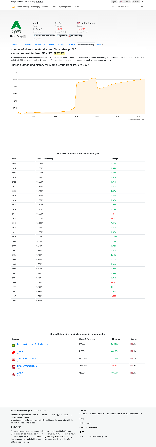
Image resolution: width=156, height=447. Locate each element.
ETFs (76, 7)
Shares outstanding (86, 45)
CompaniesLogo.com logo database (48, 436)
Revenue (27, 45)
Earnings (37, 45)
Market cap (16, 45)
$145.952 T (39, 2)
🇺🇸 (124, 2)
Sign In (114, 2)
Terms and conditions (89, 427)
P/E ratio (61, 45)
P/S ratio (71, 45)
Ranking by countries (39, 7)
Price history (49, 45)
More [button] (99, 45)
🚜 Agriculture (62, 36)
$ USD (135, 2)
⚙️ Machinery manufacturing (44, 36)
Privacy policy (85, 423)
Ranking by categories (61, 7)
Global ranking (23, 7)
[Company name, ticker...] (127, 6)
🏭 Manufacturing (75, 36)
